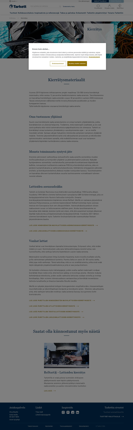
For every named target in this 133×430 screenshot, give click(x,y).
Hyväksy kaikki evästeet (77, 63)
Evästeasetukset (58, 63)
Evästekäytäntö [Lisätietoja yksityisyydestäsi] (94, 57)
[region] (67, 56)
